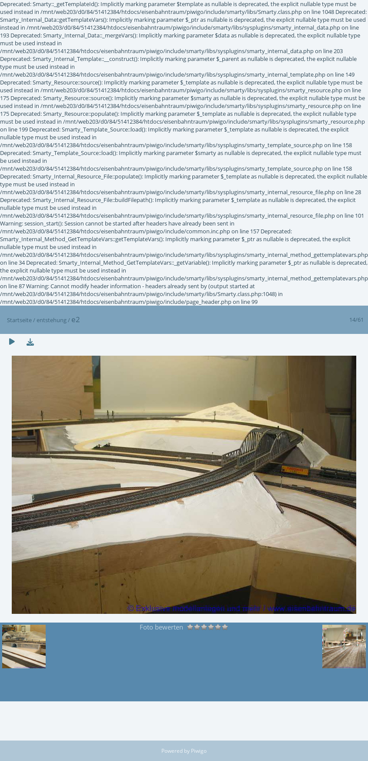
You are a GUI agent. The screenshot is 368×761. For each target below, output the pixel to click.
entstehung (52, 320)
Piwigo (199, 750)
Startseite (19, 320)
